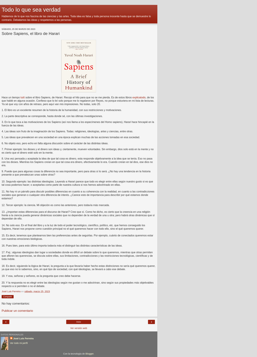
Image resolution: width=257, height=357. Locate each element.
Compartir (7, 297)
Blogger (90, 353)
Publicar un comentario (17, 310)
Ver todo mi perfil (19, 343)
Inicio (78, 322)
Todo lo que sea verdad (31, 10)
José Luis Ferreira (23, 338)
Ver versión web (78, 328)
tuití (22, 97)
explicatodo (139, 97)
